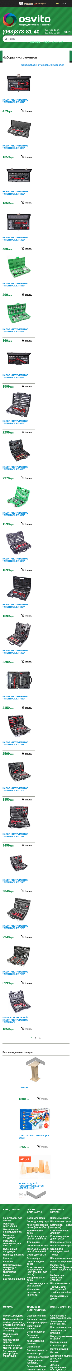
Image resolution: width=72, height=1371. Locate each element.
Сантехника (33, 1346)
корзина (35, 41)
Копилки (8, 1261)
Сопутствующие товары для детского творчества (12, 1268)
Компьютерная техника (35, 1342)
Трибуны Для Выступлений (58, 1288)
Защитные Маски (36, 1366)
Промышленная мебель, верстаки (13, 1346)
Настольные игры (60, 1327)
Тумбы (54, 1254)
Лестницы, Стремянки (33, 1336)
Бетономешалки (36, 1331)
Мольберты (33, 1289)
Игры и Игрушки (60, 1307)
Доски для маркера (38, 1221)
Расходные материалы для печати (12, 1243)
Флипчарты (33, 1242)
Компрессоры (35, 1353)
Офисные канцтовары (10, 1224)
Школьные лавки (60, 1283)
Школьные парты (60, 1218)
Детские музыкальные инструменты (58, 1367)
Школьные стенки (60, 1242)
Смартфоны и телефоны (35, 1361)
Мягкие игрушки (59, 1349)
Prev (35, 1061)
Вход (26, 3)
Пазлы (54, 1352)
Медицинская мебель (10, 1335)
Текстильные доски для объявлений (38, 1250)
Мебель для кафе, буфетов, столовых (14, 1323)
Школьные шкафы (61, 1245)
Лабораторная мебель (11, 1340)
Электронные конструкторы (58, 1322)
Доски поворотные (37, 1245)
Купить (44, 1099)
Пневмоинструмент (38, 1357)
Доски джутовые (36, 1254)
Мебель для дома (13, 1315)
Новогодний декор (13, 1254)
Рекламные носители (33, 1293)
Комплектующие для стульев (59, 1237)
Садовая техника (36, 1315)
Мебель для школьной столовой (57, 1277)
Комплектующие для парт (59, 1231)
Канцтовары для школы (12, 1219)
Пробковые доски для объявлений (37, 1237)
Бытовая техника (36, 1319)
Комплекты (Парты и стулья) (61, 1226)
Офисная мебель (13, 1319)
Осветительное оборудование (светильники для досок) (37, 1271)
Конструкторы (58, 1345)
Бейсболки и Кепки (14, 1278)
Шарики (7, 1258)
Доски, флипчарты (34, 1211)
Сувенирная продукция (10, 1250)
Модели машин (59, 1342)
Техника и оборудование (36, 1308)
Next (36, 1195)
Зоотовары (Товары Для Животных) (10, 1353)
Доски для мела (36, 1218)
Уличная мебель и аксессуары (13, 1329)
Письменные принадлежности (12, 1230)
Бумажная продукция (9, 1236)
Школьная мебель (57, 1211)
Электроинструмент (38, 1322)
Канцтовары (11, 1209)
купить (28, 111)
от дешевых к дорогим (51, 65)
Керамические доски (35, 1231)
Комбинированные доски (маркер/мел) (38, 1226)
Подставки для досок (35, 1262)
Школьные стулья (60, 1221)
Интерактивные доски (36, 1278)
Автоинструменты (37, 1350)
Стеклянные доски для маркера (37, 1284)
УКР (64, 3)
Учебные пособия (60, 1292)
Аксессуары (34, 1258)
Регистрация (38, 3)
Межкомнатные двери (59, 1297)
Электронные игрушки (58, 1331)
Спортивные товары (34, 1327)
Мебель (8, 1307)
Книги (6, 1275)
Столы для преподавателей (59, 1250)
